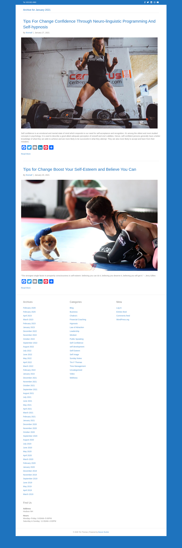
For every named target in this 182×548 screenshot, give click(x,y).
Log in (119, 320)
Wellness (74, 390)
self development (77, 359)
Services (68, 8)
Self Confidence (76, 355)
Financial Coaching (78, 332)
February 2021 (29, 428)
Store (136, 8)
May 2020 (27, 463)
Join (113, 8)
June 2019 (27, 494)
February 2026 (29, 320)
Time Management (78, 378)
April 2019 (27, 502)
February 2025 (29, 324)
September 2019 (30, 491)
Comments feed (123, 328)
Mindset (73, 347)
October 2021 (29, 397)
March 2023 (28, 332)
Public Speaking (77, 351)
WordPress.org (122, 332)
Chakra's (73, 328)
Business (74, 324)
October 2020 (29, 444)
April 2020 (27, 467)
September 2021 (30, 401)
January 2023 (29, 339)
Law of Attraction (77, 339)
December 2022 (30, 343)
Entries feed (121, 324)
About (57, 8)
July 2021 (27, 409)
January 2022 (29, 386)
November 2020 (30, 440)
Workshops (124, 8)
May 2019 (27, 498)
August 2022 (28, 359)
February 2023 (29, 335)
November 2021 (30, 393)
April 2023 (27, 328)
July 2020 (27, 456)
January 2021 (29, 432)
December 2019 (30, 483)
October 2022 (29, 351)
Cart (145, 8)
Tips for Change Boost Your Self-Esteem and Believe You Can (79, 181)
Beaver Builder (103, 544)
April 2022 (27, 374)
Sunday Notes (76, 370)
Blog (79, 8)
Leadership (74, 343)
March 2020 (28, 471)
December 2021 (30, 390)
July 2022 (27, 362)
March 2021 (28, 425)
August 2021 (28, 405)
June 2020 (27, 459)
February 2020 (29, 475)
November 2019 (30, 487)
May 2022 (27, 370)
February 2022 (29, 382)
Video (72, 386)
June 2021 (27, 413)
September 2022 (30, 355)
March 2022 (28, 378)
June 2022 (27, 366)
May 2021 (27, 417)
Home (37, 8)
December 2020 (30, 436)
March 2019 (28, 506)
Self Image (74, 366)
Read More (26, 166)
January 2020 (29, 479)
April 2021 (27, 421)
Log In (47, 8)
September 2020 (30, 448)
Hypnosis (74, 335)
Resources (101, 8)
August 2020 (28, 452)
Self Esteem (75, 362)
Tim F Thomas (76, 374)
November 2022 (30, 347)
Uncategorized (76, 382)
